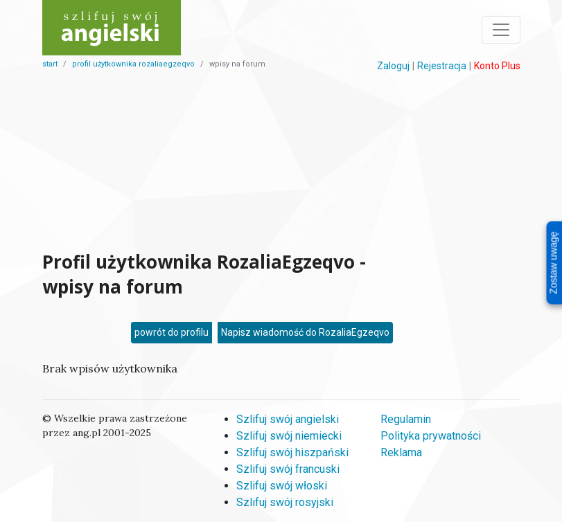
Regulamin (405, 419)
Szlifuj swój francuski (288, 469)
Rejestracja (441, 65)
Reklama (401, 452)
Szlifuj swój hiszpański (292, 452)
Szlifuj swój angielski (287, 419)
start (50, 64)
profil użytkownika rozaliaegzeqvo (133, 64)
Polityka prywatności (430, 435)
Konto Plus (497, 65)
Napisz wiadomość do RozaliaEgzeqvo (305, 332)
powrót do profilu (171, 332)
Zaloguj (393, 65)
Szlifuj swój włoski (281, 485)
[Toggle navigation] (501, 30)
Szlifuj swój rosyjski (284, 502)
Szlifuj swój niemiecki (289, 435)
